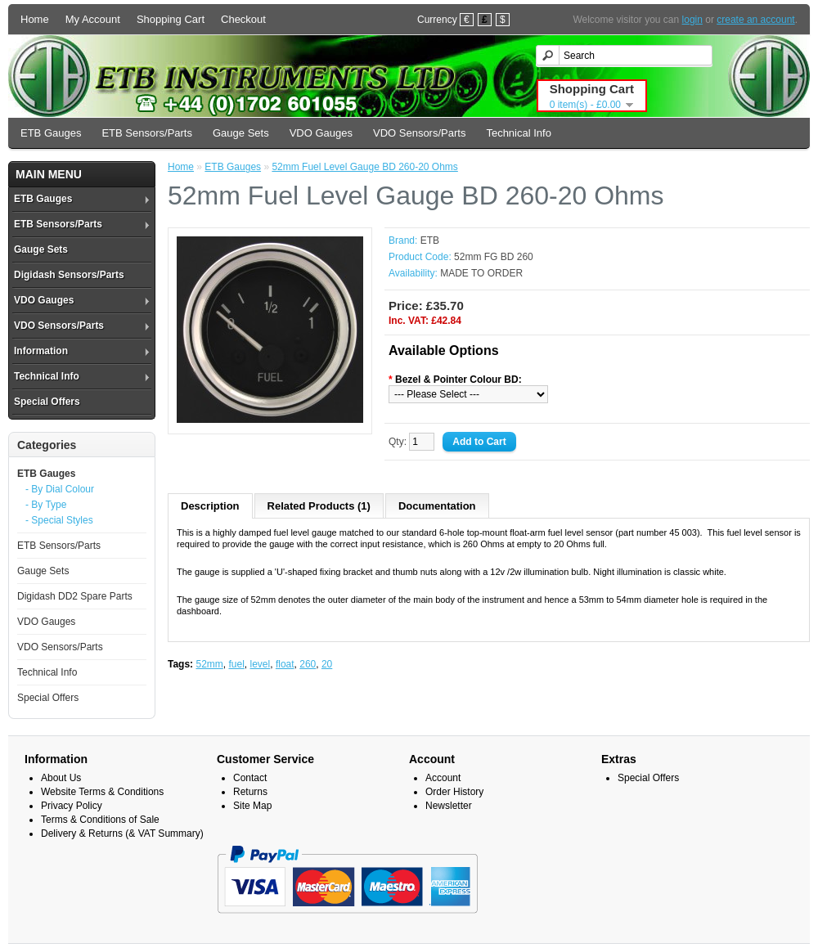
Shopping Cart (170, 19)
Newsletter (448, 805)
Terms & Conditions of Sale (100, 819)
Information (41, 351)
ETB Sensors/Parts (146, 133)
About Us (61, 778)
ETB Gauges (50, 133)
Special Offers (47, 401)
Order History (454, 791)
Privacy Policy (71, 805)
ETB (429, 240)
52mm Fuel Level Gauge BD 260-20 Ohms (364, 167)
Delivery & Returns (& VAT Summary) (122, 833)
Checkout (243, 19)
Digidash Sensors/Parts (69, 275)
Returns (250, 791)
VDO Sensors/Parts (419, 133)
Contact (250, 778)
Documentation (437, 506)
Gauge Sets (241, 133)
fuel (236, 664)
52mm (209, 664)
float (285, 664)
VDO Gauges (321, 133)
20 (326, 664)
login (692, 19)
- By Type (45, 504)
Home (34, 19)
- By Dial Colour (59, 489)
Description (210, 506)
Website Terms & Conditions (102, 791)
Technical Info (518, 133)
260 (307, 664)
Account (443, 778)
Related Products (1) (319, 506)
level (260, 664)
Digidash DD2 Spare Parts (75, 596)
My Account (92, 19)
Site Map (252, 805)
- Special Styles (59, 520)
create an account (755, 19)
